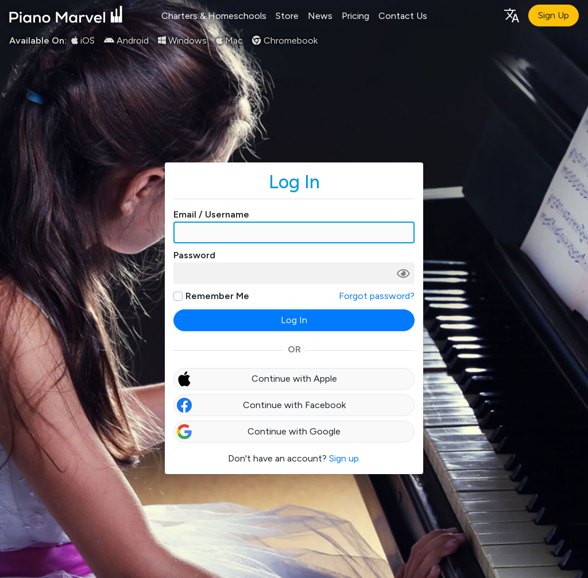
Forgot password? (377, 295)
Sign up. (345, 458)
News (320, 15)
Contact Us (402, 15)
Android (126, 40)
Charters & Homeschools (213, 15)
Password (194, 255)
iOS (83, 40)
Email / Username (211, 214)
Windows (182, 40)
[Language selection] (511, 14)
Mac (229, 40)
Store (287, 15)
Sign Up (553, 15)
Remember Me (217, 295)
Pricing (355, 15)
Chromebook (285, 40)
